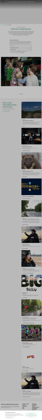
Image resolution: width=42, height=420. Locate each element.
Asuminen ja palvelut (14, 1)
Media (23, 408)
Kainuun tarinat (34, 405)
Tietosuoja (33, 406)
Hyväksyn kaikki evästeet (31, 413)
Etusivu (10, 1)
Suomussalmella (22, 52)
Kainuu (32, 1)
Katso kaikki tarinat (6, 111)
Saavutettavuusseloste (35, 407)
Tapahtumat (28, 1)
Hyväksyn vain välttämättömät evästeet (31, 415)
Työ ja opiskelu (24, 1)
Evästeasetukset (34, 408)
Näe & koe (19, 1)
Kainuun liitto (34, 409)
